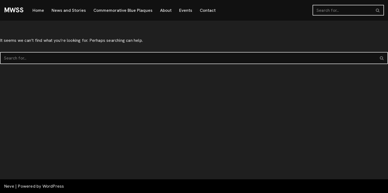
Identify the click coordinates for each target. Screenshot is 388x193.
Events (185, 10)
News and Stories (69, 10)
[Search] (342, 10)
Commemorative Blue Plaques (123, 10)
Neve (9, 186)
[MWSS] (13, 10)
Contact (208, 10)
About (166, 10)
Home (38, 10)
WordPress (53, 186)
